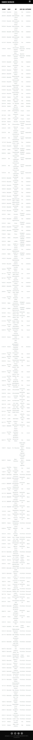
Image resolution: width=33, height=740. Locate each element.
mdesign (12, 736)
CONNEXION (16, 737)
